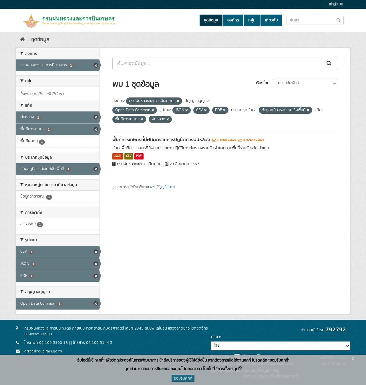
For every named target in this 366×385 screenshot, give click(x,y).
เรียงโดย (262, 83)
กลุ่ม (252, 20)
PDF (139, 156)
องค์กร (233, 20)
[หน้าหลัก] (22, 39)
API (152, 187)
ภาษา (215, 337)
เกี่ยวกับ (271, 20)
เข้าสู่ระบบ (336, 4)
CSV (129, 156)
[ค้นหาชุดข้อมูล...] (217, 63)
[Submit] (329, 63)
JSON (117, 156)
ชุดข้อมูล (211, 20)
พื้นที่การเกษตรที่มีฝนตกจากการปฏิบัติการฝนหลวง (161, 139)
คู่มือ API (168, 187)
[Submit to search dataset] (338, 19)
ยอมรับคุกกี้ (183, 378)
